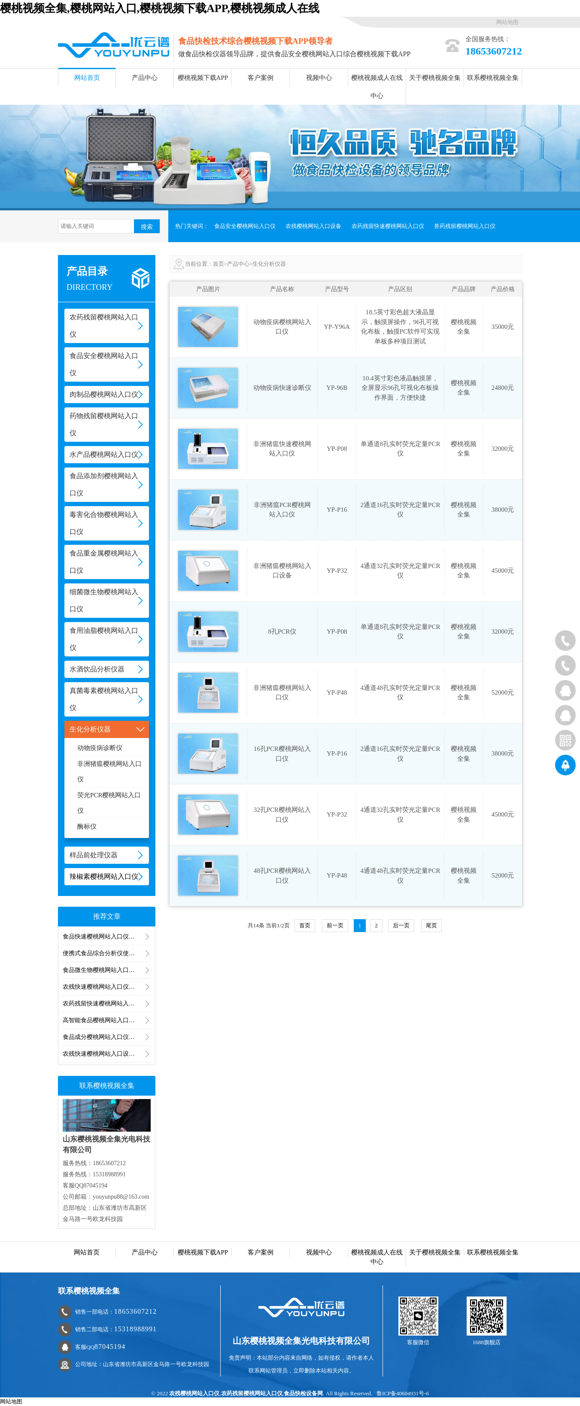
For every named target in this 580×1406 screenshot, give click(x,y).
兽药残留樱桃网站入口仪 (464, 226)
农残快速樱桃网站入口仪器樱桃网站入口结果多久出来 (107, 987)
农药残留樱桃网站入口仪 (251, 1393)
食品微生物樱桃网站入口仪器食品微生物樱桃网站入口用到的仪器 (107, 970)
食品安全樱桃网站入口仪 (245, 226)
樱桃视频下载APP (203, 77)
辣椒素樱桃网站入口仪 (104, 876)
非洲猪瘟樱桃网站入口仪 (109, 771)
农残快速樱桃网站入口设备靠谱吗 (107, 1054)
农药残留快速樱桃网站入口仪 (388, 226)
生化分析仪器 (269, 264)
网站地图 (507, 22)
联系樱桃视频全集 (493, 77)
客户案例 (260, 77)
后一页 (401, 925)
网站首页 (87, 77)
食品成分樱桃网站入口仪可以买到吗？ (107, 1037)
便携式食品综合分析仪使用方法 (105, 953)
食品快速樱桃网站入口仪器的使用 (107, 936)
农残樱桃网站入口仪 (194, 1393)
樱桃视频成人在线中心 (377, 86)
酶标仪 (87, 826)
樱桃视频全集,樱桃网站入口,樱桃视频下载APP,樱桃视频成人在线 (159, 8)
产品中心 (145, 77)
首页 (218, 264)
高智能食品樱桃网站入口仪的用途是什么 (107, 1020)
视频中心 (319, 77)
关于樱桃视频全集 (435, 77)
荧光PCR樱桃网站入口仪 (109, 803)
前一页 (335, 925)
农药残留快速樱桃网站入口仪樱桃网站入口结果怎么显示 (107, 1003)
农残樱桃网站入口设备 (313, 226)
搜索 (147, 226)
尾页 (431, 925)
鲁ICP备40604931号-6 (403, 1393)
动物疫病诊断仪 (99, 747)
